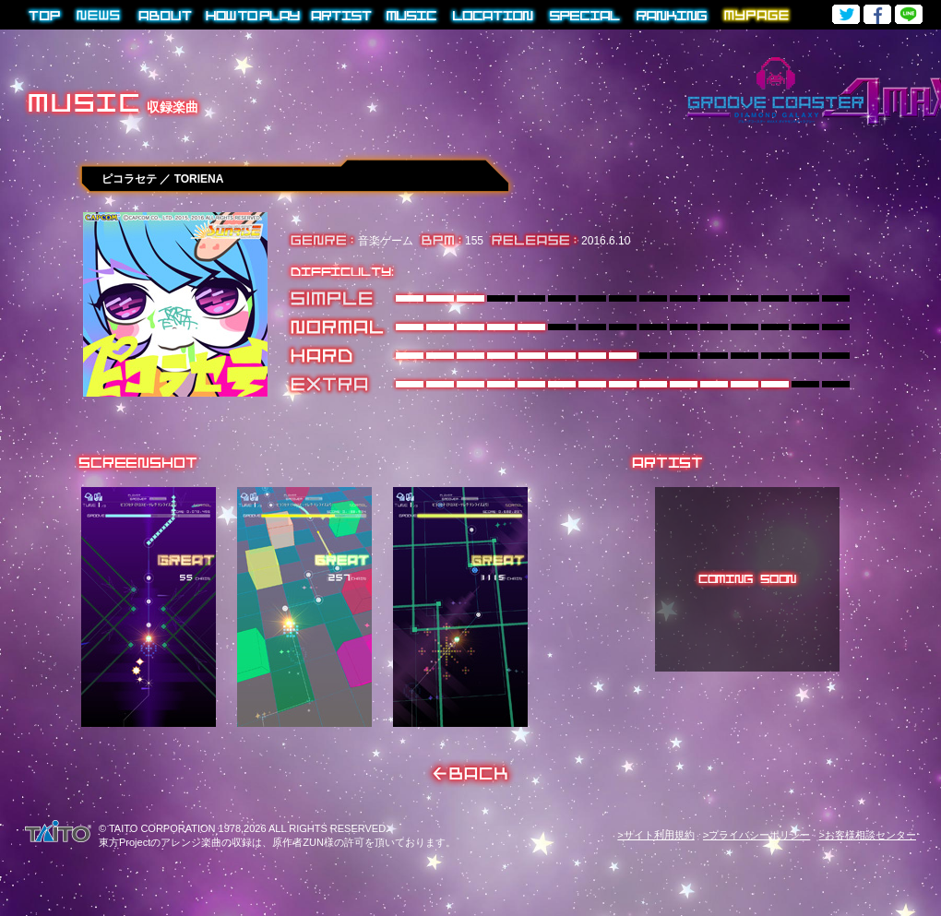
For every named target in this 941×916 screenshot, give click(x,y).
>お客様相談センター (867, 834)
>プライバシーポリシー (756, 834)
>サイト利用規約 (655, 834)
